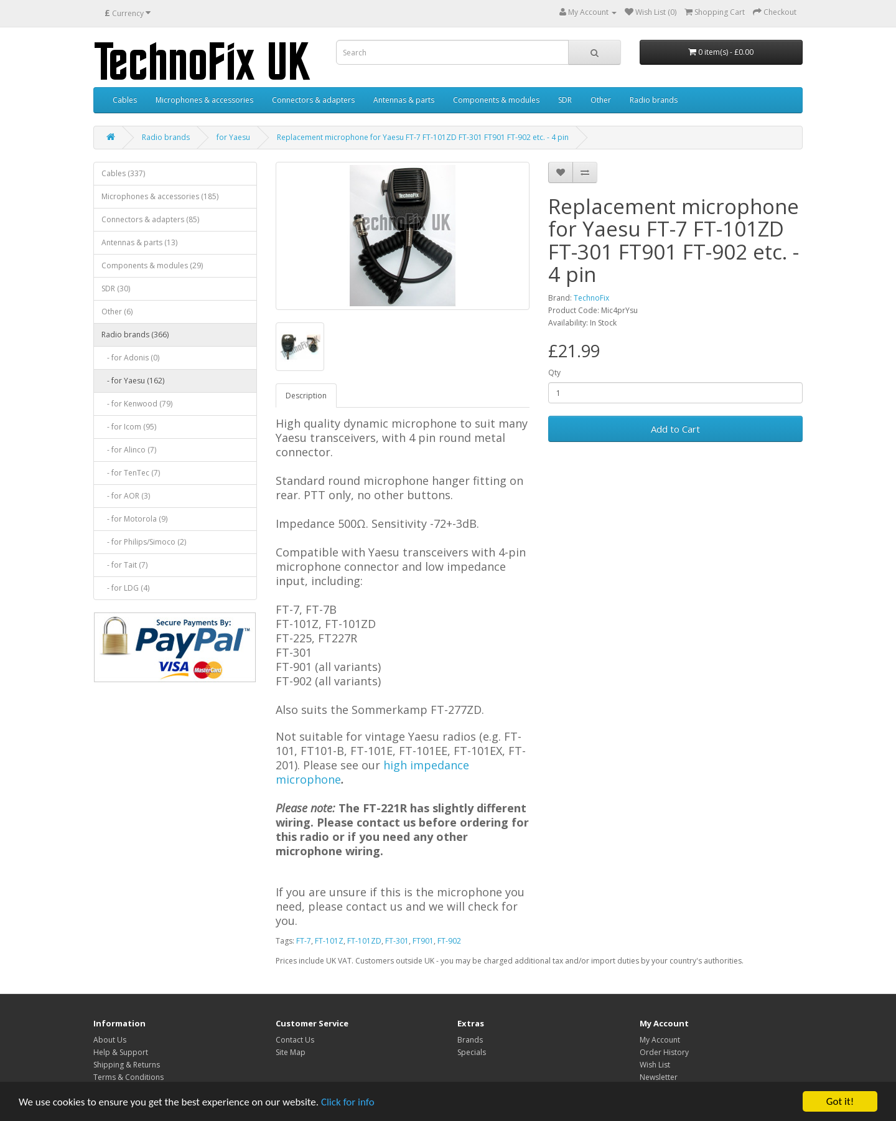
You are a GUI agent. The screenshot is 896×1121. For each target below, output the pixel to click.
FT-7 (303, 941)
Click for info (348, 1102)
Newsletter (659, 1077)
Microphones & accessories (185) (159, 196)
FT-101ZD (364, 941)
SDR (565, 100)
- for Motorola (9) (134, 519)
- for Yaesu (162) (132, 380)
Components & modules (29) (152, 265)
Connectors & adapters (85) (150, 219)
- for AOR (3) (125, 495)
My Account (660, 1039)
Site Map (291, 1052)
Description (306, 395)
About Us (109, 1039)
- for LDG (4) (125, 588)
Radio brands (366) (135, 334)
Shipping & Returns (126, 1064)
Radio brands (654, 100)
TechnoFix (591, 298)
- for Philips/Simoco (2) (143, 542)
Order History (664, 1052)
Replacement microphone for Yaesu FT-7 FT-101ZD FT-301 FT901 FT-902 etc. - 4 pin (423, 137)
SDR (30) (115, 288)
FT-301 (397, 941)
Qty (554, 372)
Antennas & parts (403, 100)
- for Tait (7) (124, 565)
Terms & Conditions (128, 1077)
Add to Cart (675, 429)
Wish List (655, 1064)
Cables (125, 100)
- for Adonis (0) (130, 357)
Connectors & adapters (313, 100)
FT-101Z (329, 941)
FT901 (423, 941)
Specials (471, 1052)
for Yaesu (233, 137)
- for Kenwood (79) (136, 403)
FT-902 (449, 941)
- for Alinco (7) (128, 449)
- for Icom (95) (128, 426)
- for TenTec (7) (130, 472)
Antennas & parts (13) (139, 242)
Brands (470, 1039)
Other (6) (117, 311)
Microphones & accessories (204, 100)
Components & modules (496, 100)
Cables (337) (123, 173)
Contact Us (295, 1039)
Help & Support (120, 1052)
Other (600, 100)
